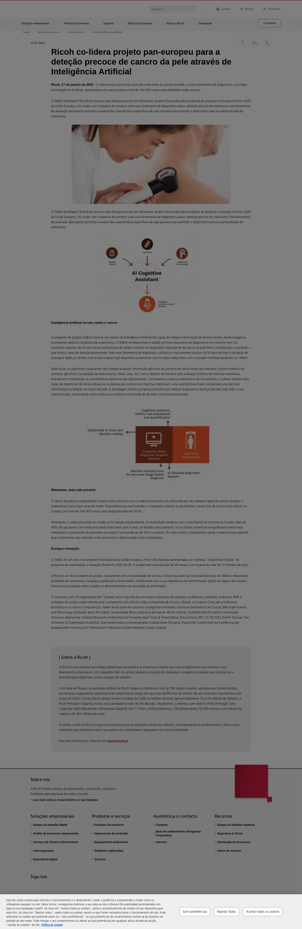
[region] (151, 911)
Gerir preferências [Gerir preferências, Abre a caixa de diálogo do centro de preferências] (195, 911)
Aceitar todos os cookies (262, 911)
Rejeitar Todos (226, 911)
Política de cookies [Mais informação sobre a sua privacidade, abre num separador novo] (52, 925)
